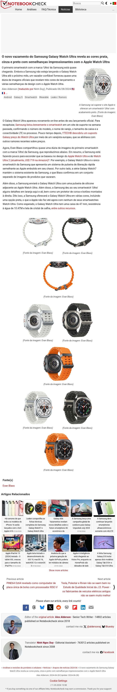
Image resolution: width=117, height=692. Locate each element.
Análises (32, 9)
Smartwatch (31, 97)
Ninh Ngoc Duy (45, 642)
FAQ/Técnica (49, 9)
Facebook (107, 652)
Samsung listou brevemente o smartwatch (38, 124)
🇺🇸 (73, 89)
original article (46, 617)
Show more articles (58, 570)
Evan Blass (9, 485)
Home (18, 9)
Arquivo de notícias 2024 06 (65, 668)
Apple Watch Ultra (78, 156)
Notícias (65, 9)
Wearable (44, 97)
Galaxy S (18, 97)
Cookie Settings (58, 680)
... (113, 9)
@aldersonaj (92, 626)
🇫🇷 (3, 93)
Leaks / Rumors (59, 97)
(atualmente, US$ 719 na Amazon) (29, 160)
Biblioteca (80, 9)
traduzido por (26, 89)
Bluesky (108, 626)
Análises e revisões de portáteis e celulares (22, 668)
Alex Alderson (63, 617)
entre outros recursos (63, 208)
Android (8, 97)
